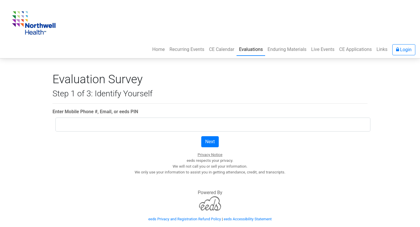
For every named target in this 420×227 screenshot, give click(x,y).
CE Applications (355, 49)
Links (382, 49)
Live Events (323, 49)
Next (210, 141)
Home (159, 49)
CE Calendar (221, 49)
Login (404, 49)
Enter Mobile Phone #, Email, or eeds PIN (95, 111)
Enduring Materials (286, 49)
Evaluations (251, 49)
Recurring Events (186, 49)
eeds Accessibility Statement (248, 219)
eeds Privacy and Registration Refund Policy (184, 219)
